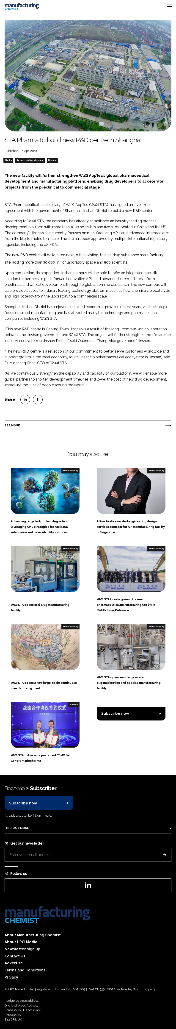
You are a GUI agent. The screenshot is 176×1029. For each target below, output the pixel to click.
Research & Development (30, 160)
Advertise (14, 963)
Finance (52, 160)
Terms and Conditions (25, 970)
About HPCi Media (21, 942)
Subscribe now (115, 713)
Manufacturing (70, 471)
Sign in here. (43, 815)
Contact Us (15, 956)
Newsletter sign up (22, 949)
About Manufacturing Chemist (33, 935)
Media (8, 160)
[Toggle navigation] (169, 6)
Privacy (11, 977)
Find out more (17, 828)
